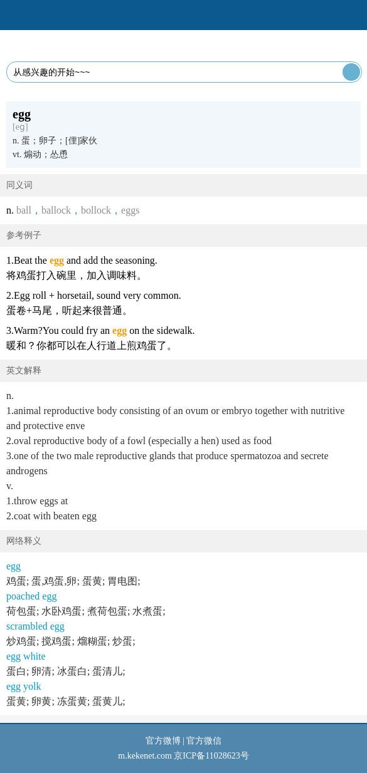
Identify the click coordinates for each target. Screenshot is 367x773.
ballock (56, 210)
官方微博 (163, 740)
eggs (130, 210)
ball (23, 210)
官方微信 (203, 740)
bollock (96, 210)
